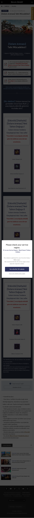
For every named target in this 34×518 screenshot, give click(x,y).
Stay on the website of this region (17, 273)
